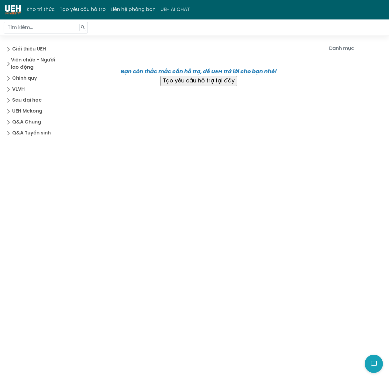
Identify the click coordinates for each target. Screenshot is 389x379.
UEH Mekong (27, 111)
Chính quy (24, 78)
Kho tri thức (41, 9)
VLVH (18, 89)
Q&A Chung (26, 122)
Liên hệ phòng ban (133, 9)
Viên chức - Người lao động (33, 63)
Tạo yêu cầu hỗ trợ (83, 9)
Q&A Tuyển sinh (31, 133)
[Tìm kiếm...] (46, 27)
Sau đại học (27, 100)
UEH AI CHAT (175, 9)
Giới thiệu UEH (29, 49)
